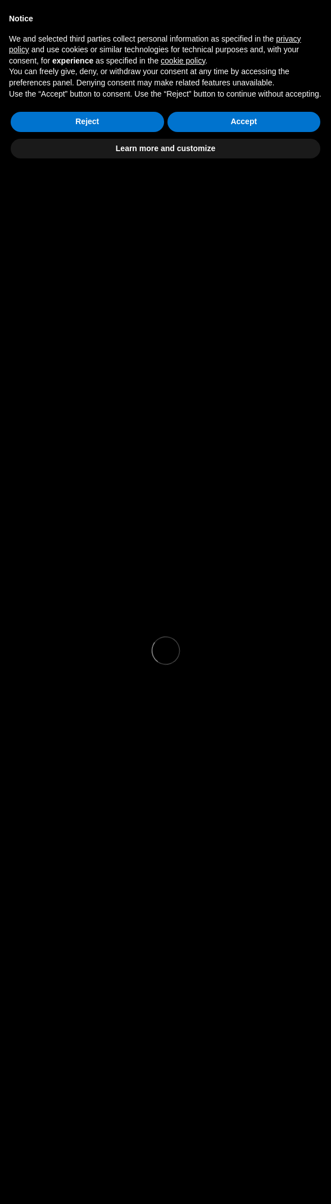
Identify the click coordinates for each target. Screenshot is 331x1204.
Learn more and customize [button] (165, 148)
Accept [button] (243, 121)
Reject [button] (87, 121)
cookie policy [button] (183, 60)
